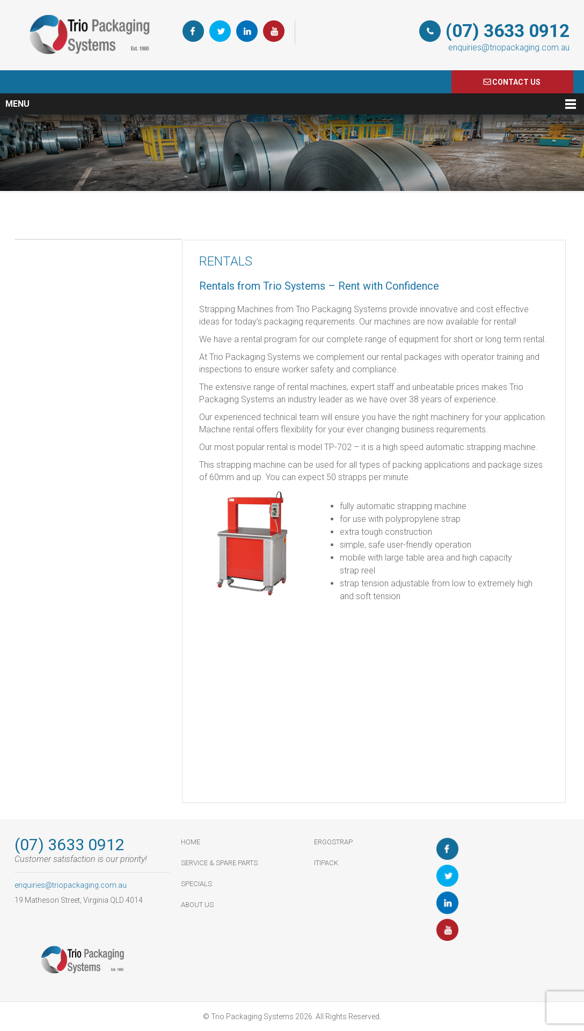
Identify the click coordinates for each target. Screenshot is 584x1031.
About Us (197, 905)
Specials (196, 884)
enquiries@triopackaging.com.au (509, 47)
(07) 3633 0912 (508, 30)
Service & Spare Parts (219, 863)
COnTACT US (516, 82)
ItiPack (326, 863)
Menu (17, 104)
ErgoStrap (333, 842)
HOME (190, 842)
